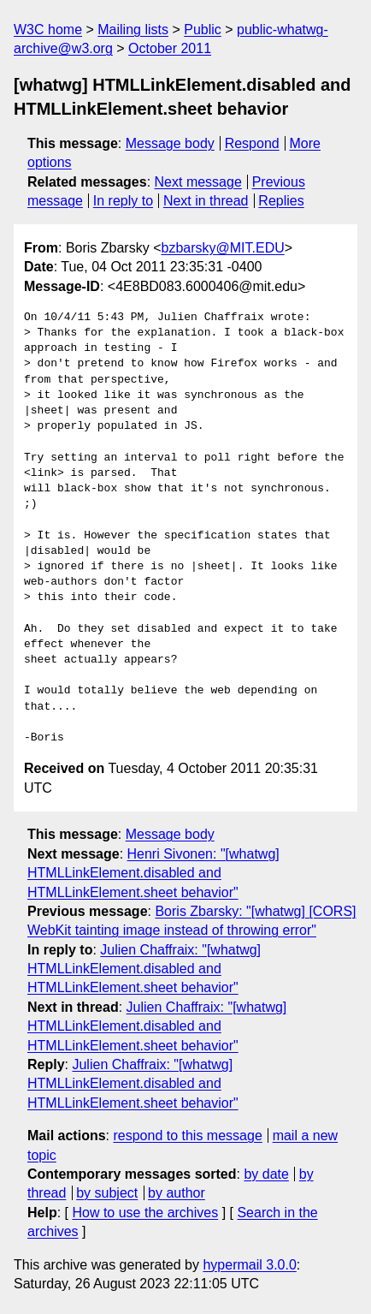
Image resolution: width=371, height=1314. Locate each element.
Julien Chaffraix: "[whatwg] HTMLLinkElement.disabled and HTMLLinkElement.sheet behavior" (144, 969)
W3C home (48, 29)
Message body (170, 143)
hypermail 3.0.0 (249, 1265)
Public (202, 29)
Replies (280, 200)
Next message (198, 182)
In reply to (123, 200)
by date (266, 1174)
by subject (107, 1193)
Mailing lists (132, 29)
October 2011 (169, 48)
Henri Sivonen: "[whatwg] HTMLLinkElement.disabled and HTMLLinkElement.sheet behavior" (153, 873)
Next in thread (206, 200)
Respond (252, 143)
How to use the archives (145, 1212)
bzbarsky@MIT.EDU (222, 248)
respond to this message (187, 1135)
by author (176, 1193)
